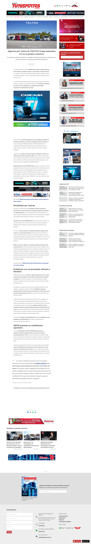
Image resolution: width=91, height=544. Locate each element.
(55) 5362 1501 (41, 521)
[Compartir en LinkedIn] (35, 410)
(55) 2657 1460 (41, 527)
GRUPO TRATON (27, 363)
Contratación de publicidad (65, 519)
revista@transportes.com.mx (44, 533)
